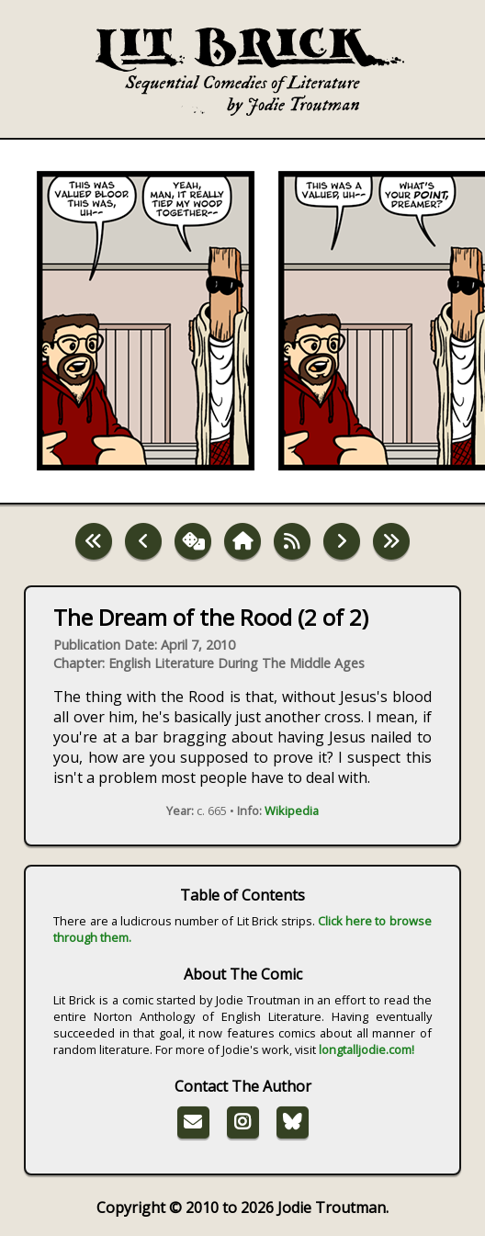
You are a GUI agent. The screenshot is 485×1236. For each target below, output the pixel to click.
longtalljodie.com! (366, 1049)
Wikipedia (292, 810)
